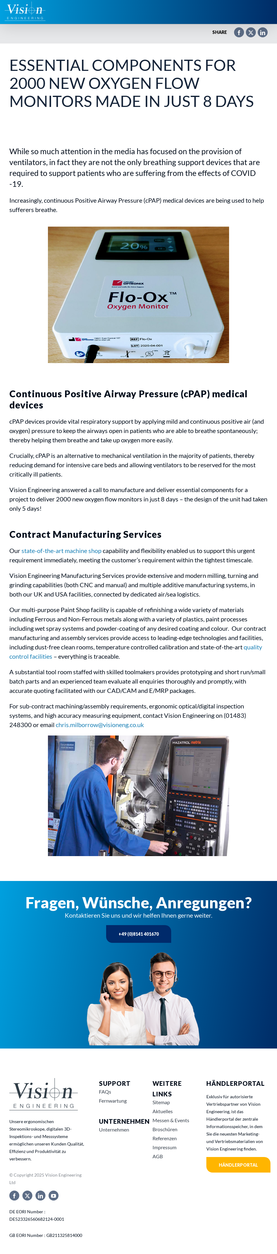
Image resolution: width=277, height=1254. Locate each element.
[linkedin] (40, 1196)
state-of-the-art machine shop (61, 550)
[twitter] (27, 1196)
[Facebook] (236, 30)
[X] (248, 30)
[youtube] (54, 1196)
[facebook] (14, 1196)
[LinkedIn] (260, 30)
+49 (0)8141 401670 (139, 934)
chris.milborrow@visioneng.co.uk (100, 724)
